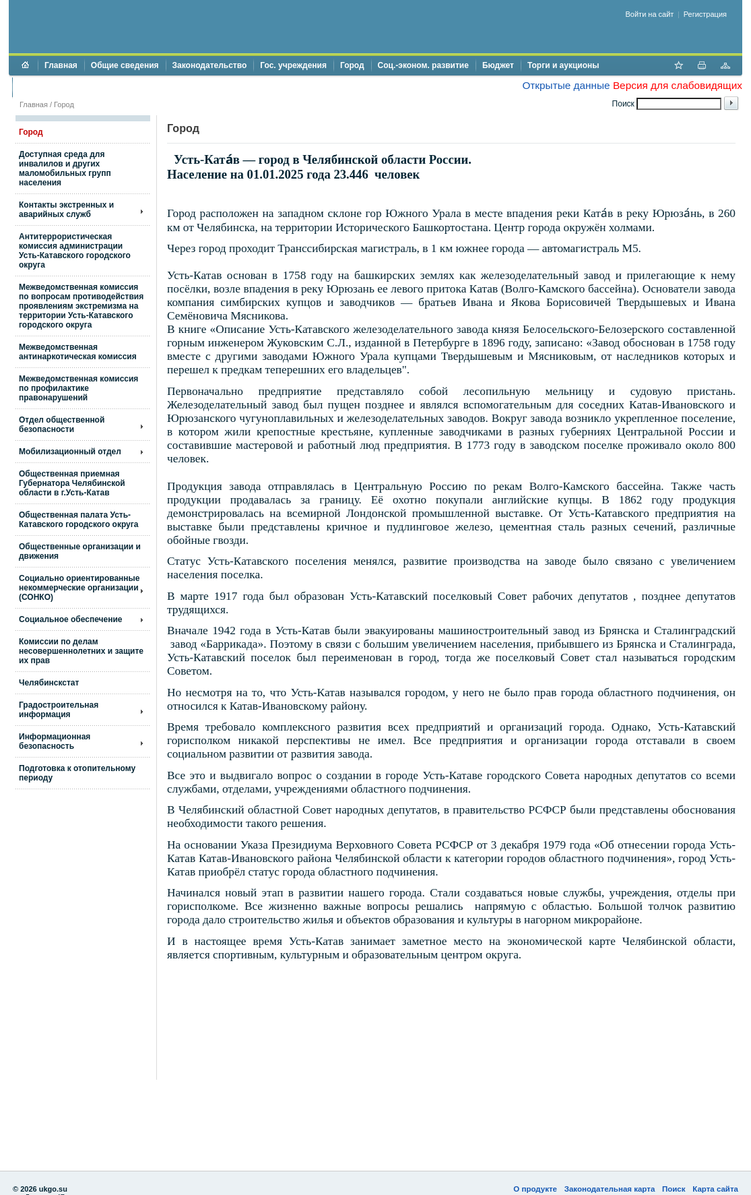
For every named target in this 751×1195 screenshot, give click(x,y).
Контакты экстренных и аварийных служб (66, 209)
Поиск (674, 1189)
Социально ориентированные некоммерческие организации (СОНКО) (79, 588)
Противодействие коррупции (77, 87)
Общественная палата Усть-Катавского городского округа (78, 519)
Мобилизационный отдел (70, 451)
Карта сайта (715, 1189)
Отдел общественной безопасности (61, 424)
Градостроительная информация (58, 709)
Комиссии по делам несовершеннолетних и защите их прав (81, 651)
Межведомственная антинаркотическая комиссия (78, 351)
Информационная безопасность (54, 741)
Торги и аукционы (563, 65)
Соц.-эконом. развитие (423, 65)
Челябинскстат (49, 682)
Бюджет (498, 65)
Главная (60, 65)
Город (352, 65)
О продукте (535, 1189)
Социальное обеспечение (71, 619)
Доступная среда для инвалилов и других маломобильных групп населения (65, 168)
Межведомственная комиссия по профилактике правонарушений (78, 388)
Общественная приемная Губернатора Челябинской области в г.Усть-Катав (72, 483)
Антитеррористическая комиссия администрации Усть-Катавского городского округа (75, 251)
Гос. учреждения (293, 65)
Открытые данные (566, 85)
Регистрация (705, 14)
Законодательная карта (609, 1189)
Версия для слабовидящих (677, 85)
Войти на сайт (650, 14)
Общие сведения (125, 65)
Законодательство (209, 65)
